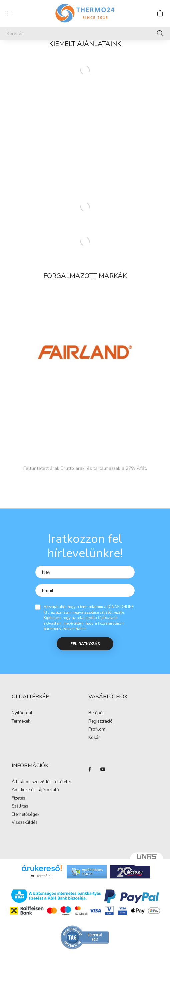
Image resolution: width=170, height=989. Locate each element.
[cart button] (160, 13)
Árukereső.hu (41, 876)
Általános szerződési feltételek (42, 782)
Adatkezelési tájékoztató (35, 790)
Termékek (21, 721)
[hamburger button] (10, 13)
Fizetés (18, 798)
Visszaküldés (25, 822)
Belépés (96, 713)
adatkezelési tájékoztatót (97, 617)
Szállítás (20, 806)
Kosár (94, 738)
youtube (103, 769)
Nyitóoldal (22, 713)
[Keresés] (85, 33)
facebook (89, 769)
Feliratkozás (85, 643)
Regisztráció (100, 721)
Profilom (96, 729)
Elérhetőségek (25, 815)
